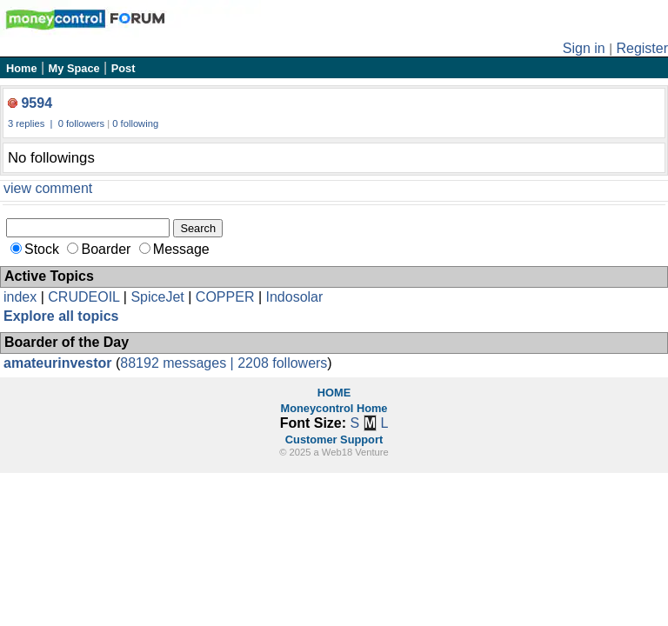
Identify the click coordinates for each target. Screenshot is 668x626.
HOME (334, 392)
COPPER (225, 297)
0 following (135, 123)
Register (642, 48)
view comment (47, 188)
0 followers (81, 123)
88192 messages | (178, 363)
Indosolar (294, 297)
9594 (36, 103)
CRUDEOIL (83, 297)
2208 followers (282, 363)
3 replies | (32, 123)
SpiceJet (157, 297)
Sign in (584, 48)
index (20, 297)
